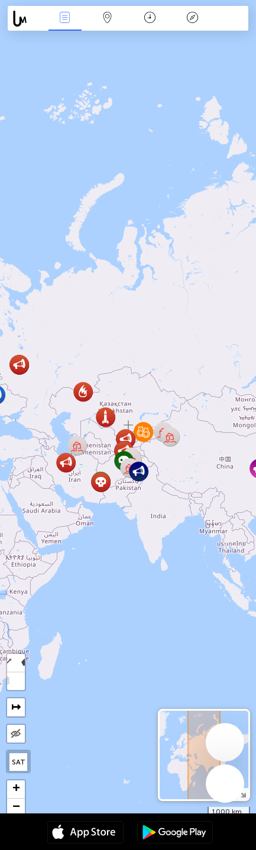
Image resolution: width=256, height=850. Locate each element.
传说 (193, 18)
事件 (65, 18)
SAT (18, 762)
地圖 (108, 18)
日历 (150, 18)
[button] (83, 391)
